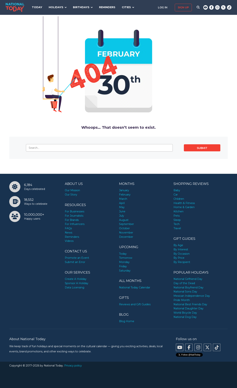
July (121, 215)
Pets (176, 215)
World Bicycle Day (185, 312)
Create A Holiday (75, 279)
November (126, 232)
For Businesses (74, 211)
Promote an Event (77, 257)
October (124, 228)
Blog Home (126, 321)
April (122, 203)
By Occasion (181, 253)
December (126, 237)
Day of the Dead (184, 283)
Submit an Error (75, 262)
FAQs (68, 228)
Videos (69, 241)
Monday (124, 262)
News (68, 232)
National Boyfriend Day (188, 287)
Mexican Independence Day (191, 295)
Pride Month (181, 300)
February (125, 194)
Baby (176, 190)
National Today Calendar (134, 287)
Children (178, 198)
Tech (176, 224)
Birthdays (81, 7)
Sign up (183, 7)
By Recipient (181, 262)
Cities (126, 7)
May (122, 207)
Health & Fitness (184, 203)
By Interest (180, 249)
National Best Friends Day (190, 304)
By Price (178, 257)
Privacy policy (73, 365)
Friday (123, 266)
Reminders (107, 7)
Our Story (71, 194)
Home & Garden (184, 207)
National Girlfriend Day (187, 279)
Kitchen (178, 211)
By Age (178, 245)
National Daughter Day (188, 308)
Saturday (125, 270)
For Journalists (74, 215)
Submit (202, 148)
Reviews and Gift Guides (135, 304)
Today (37, 7)
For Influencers (74, 224)
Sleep (177, 220)
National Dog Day (185, 317)
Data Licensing (74, 287)
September (126, 224)
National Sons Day (185, 291)
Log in (163, 7)
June (122, 211)
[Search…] (99, 148)
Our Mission (72, 190)
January (124, 190)
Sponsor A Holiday (76, 283)
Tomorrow (125, 257)
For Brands (72, 220)
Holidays (56, 7)
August (123, 220)
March (123, 198)
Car (175, 194)
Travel (177, 228)
